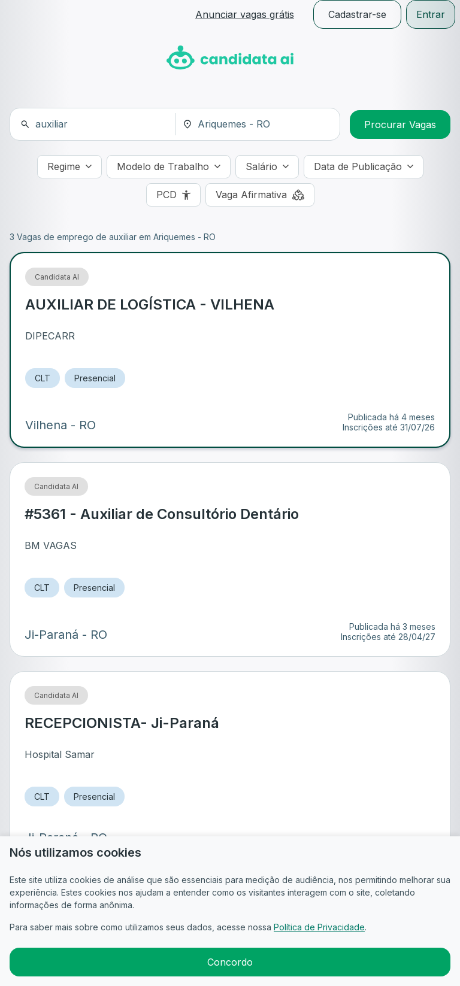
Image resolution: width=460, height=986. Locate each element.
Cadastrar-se (357, 14)
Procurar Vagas (400, 125)
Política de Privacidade (319, 927)
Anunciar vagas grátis (244, 14)
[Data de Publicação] (363, 166)
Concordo (230, 962)
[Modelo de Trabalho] (169, 166)
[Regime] (69, 166)
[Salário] (267, 166)
